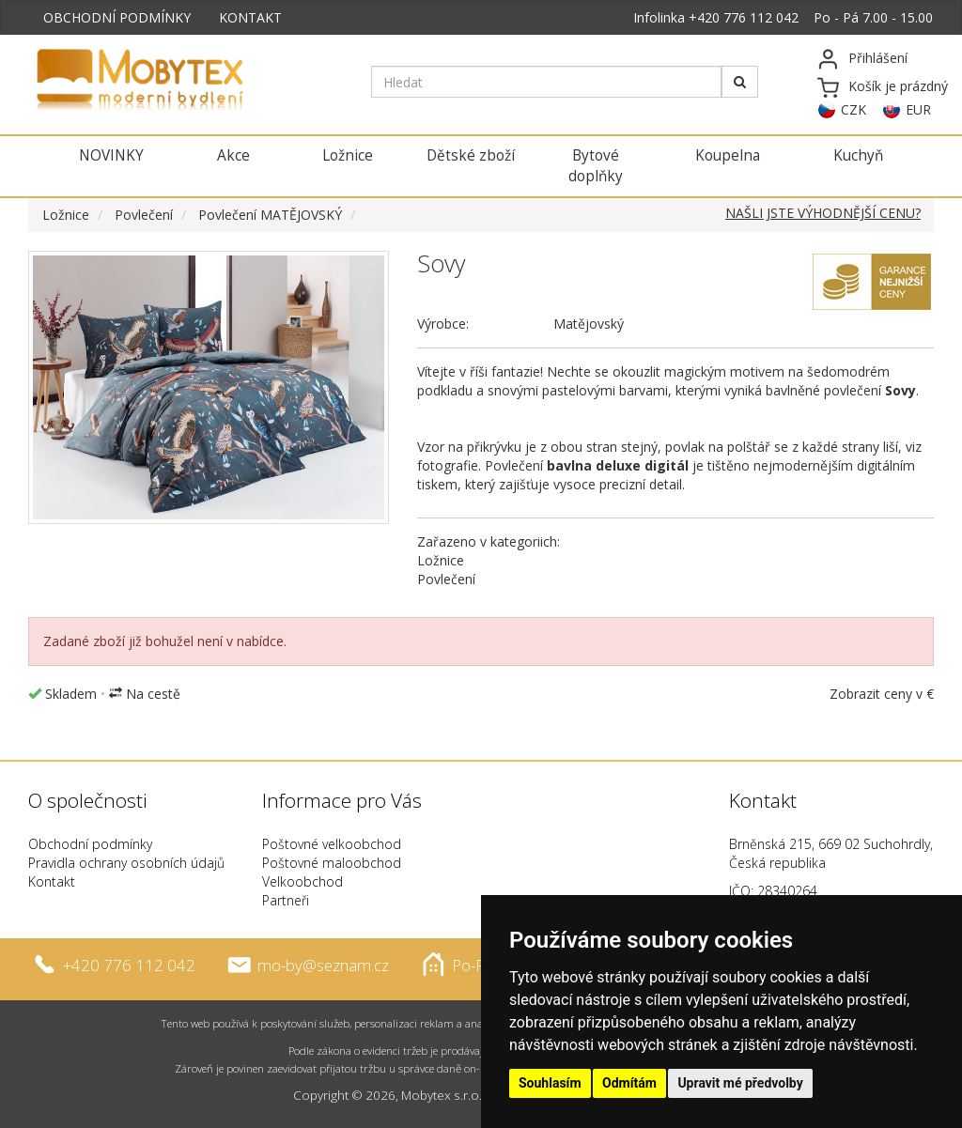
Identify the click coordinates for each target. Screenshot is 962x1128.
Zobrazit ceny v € (882, 694)
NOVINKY (111, 155)
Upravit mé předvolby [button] (739, 1082)
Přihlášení (878, 58)
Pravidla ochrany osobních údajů (126, 863)
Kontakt (51, 881)
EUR (918, 109)
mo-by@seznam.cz (323, 964)
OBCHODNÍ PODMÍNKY (117, 17)
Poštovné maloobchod (331, 863)
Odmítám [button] (629, 1082)
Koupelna (727, 155)
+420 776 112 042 (744, 17)
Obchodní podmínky (90, 844)
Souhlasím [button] (550, 1082)
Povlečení (144, 215)
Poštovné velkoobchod (331, 844)
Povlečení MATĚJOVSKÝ (270, 215)
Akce (233, 155)
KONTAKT (250, 17)
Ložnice (347, 155)
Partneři (285, 900)
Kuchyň (858, 155)
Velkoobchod (302, 881)
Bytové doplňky (595, 166)
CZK (853, 109)
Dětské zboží (471, 155)
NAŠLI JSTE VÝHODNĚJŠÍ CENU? (823, 213)
